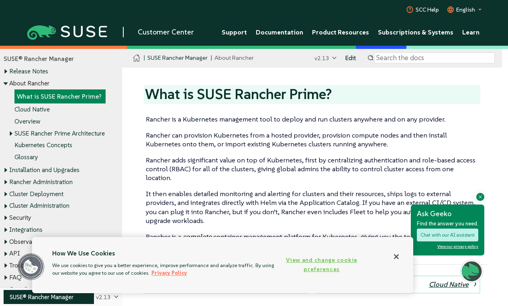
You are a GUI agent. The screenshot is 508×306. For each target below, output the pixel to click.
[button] (31, 267)
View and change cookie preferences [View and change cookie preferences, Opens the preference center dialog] (321, 264)
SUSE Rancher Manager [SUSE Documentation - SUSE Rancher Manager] (177, 58)
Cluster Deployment (36, 194)
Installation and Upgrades (44, 170)
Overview (27, 121)
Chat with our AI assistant (447, 235)
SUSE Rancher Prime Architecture (59, 133)
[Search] (434, 58)
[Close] (396, 256)
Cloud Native (32, 109)
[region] (222, 265)
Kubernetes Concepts (43, 145)
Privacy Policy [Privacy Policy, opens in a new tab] (169, 273)
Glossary (26, 157)
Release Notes (28, 71)
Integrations (26, 229)
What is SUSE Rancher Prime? (59, 96)
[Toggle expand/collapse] (5, 72)
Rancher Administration (41, 182)
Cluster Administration (39, 206)
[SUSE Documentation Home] (136, 58)
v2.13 (321, 58)
